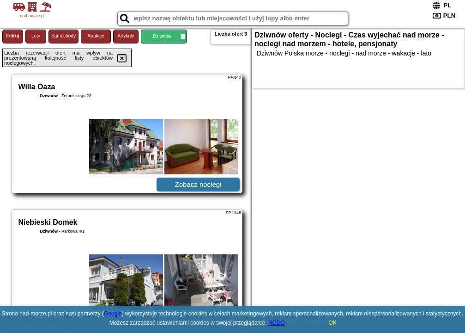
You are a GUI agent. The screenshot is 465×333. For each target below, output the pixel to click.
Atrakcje (95, 35)
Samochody (63, 35)
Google (113, 313)
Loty (35, 35)
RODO (276, 323)
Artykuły (126, 35)
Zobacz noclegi (198, 184)
